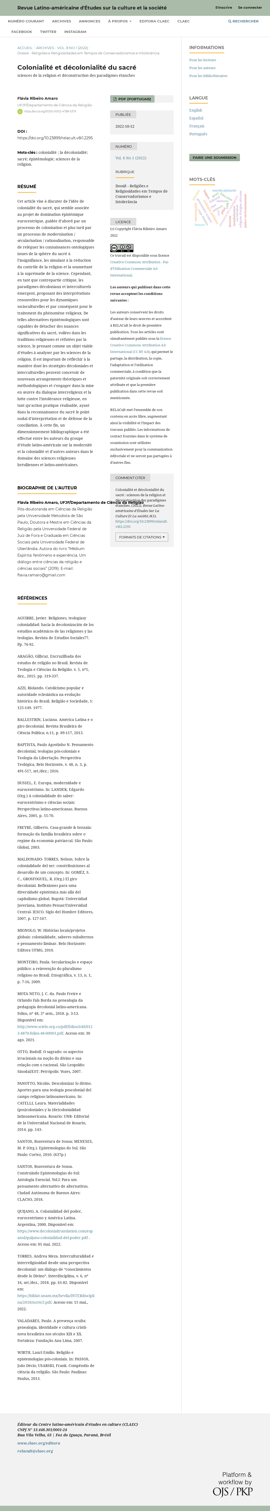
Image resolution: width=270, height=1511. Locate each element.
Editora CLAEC (154, 21)
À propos (118, 21)
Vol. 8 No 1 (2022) (72, 48)
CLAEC (183, 21)
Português (198, 133)
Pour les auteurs (202, 67)
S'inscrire (223, 7)
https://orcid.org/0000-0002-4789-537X (50, 111)
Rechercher (243, 21)
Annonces (89, 21)
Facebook (21, 32)
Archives (61, 21)
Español (196, 118)
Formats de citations (140, 537)
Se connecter (250, 7)
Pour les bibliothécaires (208, 75)
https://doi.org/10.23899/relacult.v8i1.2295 (55, 138)
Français (196, 125)
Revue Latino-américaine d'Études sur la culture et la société (92, 8)
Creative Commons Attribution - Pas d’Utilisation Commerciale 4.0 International (139, 269)
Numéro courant (26, 21)
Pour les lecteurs (202, 60)
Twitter (48, 32)
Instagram (75, 32)
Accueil (25, 48)
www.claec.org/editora (38, 1443)
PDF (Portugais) (134, 99)
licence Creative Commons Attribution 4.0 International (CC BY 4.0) (140, 345)
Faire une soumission (215, 157)
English (195, 110)
